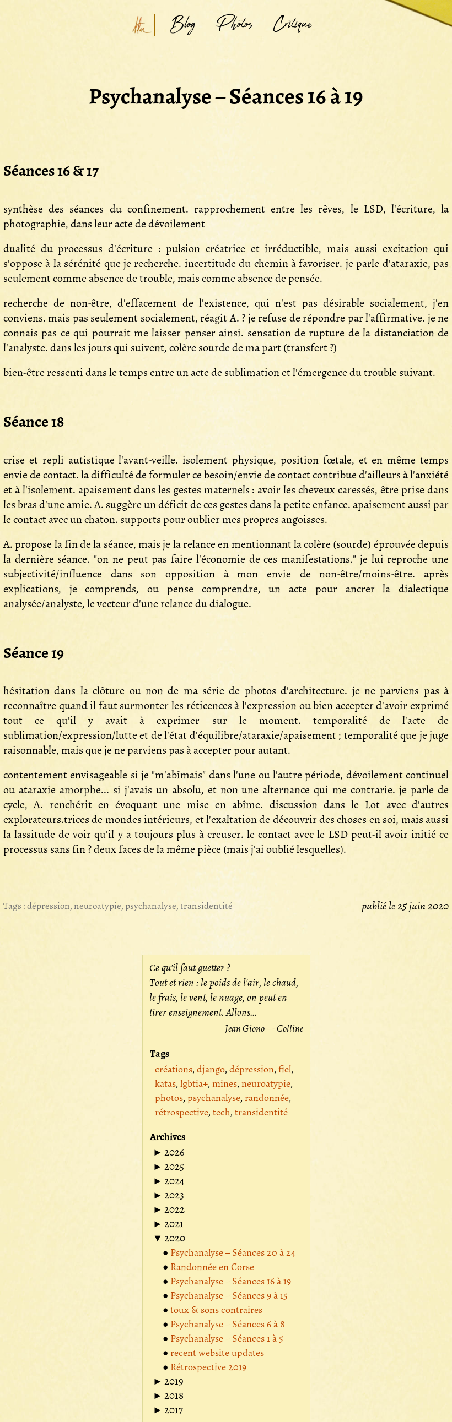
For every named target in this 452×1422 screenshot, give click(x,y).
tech (221, 1112)
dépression (48, 906)
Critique (292, 24)
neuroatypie (97, 906)
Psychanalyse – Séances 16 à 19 (230, 1281)
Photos (234, 24)
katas (165, 1083)
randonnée (267, 1097)
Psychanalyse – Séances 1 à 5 (226, 1338)
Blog (183, 24)
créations (173, 1069)
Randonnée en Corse (212, 1266)
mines (224, 1083)
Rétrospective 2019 (208, 1367)
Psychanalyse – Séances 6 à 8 (227, 1324)
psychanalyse (150, 906)
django (211, 1069)
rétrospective (181, 1112)
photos (169, 1097)
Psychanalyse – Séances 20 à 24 (232, 1252)
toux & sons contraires (216, 1309)
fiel (284, 1069)
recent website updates (217, 1352)
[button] (169, 1152)
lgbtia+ (194, 1083)
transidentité (206, 906)
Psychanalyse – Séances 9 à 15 (229, 1295)
